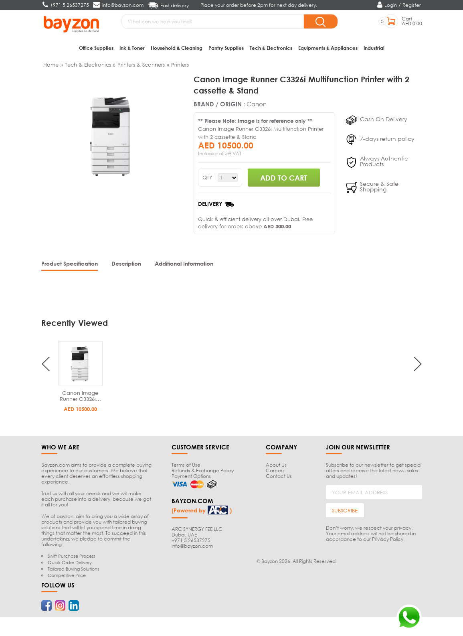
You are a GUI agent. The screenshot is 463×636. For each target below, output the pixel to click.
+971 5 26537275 (191, 540)
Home (51, 64)
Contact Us (279, 476)
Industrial (374, 48)
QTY (207, 177)
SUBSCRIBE (345, 510)
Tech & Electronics (271, 48)
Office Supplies (96, 48)
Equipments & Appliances (328, 48)
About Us (276, 464)
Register (411, 5)
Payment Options (191, 476)
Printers (180, 64)
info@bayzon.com (192, 546)
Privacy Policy (387, 539)
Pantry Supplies (226, 48)
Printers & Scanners (141, 64)
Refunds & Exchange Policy (203, 470)
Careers (275, 470)
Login (390, 5)
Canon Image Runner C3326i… (80, 395)
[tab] (69, 264)
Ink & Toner (132, 48)
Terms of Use (186, 464)
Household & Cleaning (176, 48)
